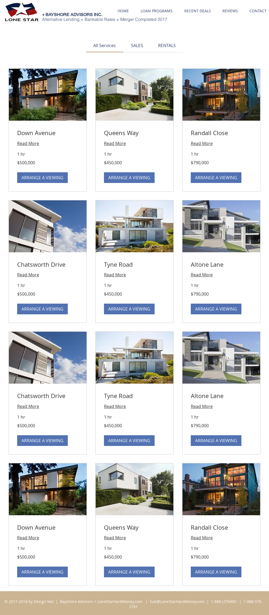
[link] (104, 45)
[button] (42, 177)
